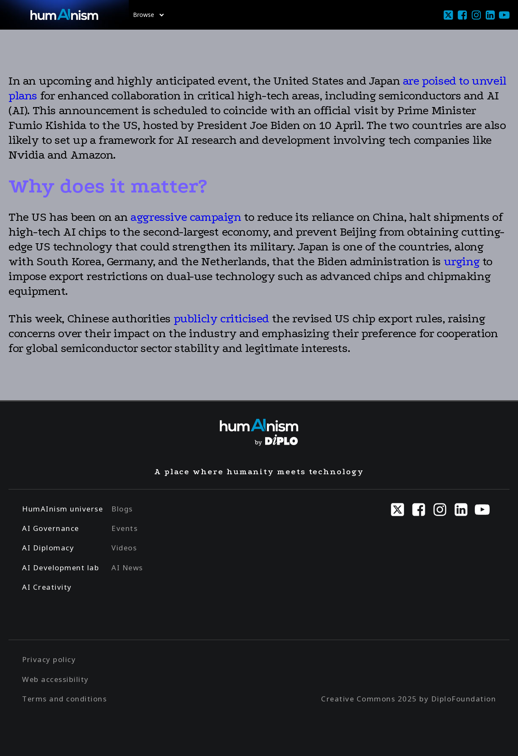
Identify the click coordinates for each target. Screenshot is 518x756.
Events (124, 528)
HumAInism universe (62, 509)
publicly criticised (223, 318)
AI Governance (50, 528)
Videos (124, 548)
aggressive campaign (185, 217)
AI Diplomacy (48, 548)
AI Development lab (60, 567)
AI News (127, 567)
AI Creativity (47, 587)
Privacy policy (49, 659)
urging (462, 261)
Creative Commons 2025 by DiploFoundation (408, 699)
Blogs (122, 509)
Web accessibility (55, 679)
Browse (148, 15)
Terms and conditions (64, 699)
